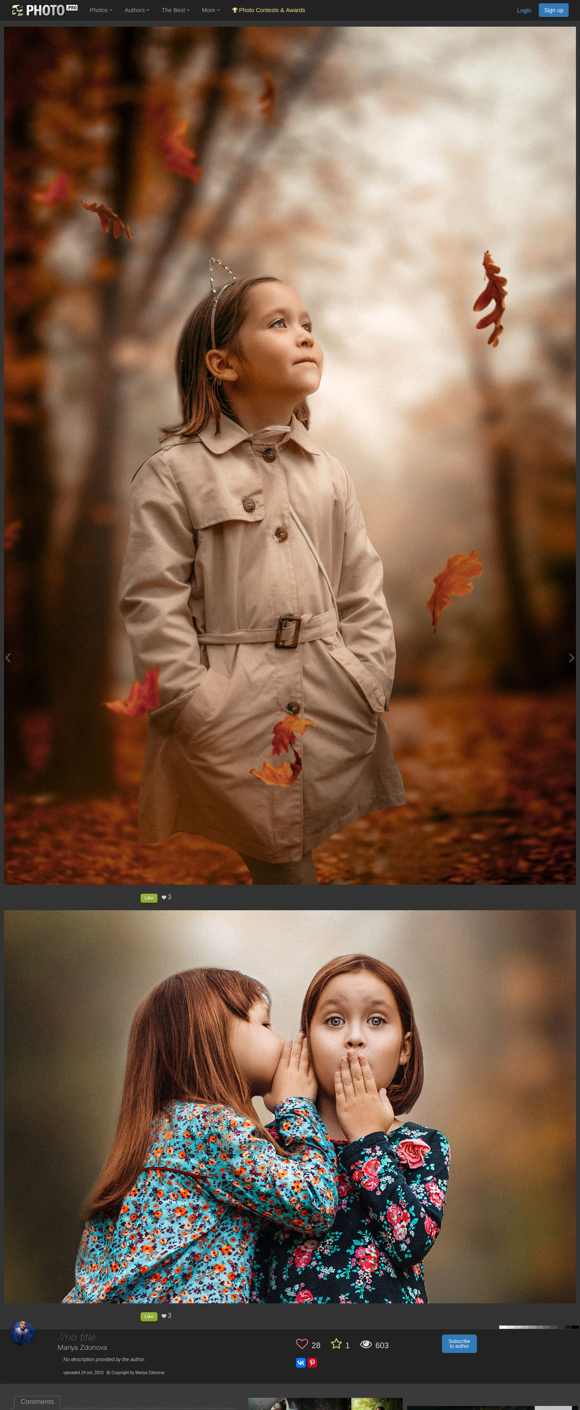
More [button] (211, 10)
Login (524, 10)
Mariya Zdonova (82, 1348)
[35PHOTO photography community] (44, 10)
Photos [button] (101, 10)
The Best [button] (176, 10)
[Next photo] (572, 657)
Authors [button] (137, 10)
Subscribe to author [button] (459, 1343)
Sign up (553, 10)
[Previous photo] (8, 657)
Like (149, 897)
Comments (37, 1402)
